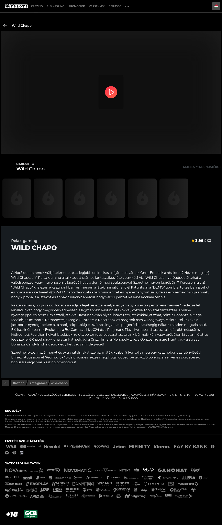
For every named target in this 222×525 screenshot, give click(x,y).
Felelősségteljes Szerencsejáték (103, 394)
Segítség (115, 6)
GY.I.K (173, 394)
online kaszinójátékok (110, 273)
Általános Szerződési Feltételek (52, 394)
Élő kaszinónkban (25, 330)
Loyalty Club (204, 394)
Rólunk (19, 394)
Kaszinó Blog (128, 397)
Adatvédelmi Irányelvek (148, 394)
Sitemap (185, 394)
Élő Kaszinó (55, 6)
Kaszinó (37, 6)
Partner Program (102, 397)
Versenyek (97, 6)
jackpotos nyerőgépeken (31, 325)
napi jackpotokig (73, 325)
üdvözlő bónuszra (149, 357)
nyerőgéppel (21, 315)
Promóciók (76, 6)
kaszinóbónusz (170, 352)
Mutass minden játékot (202, 167)
